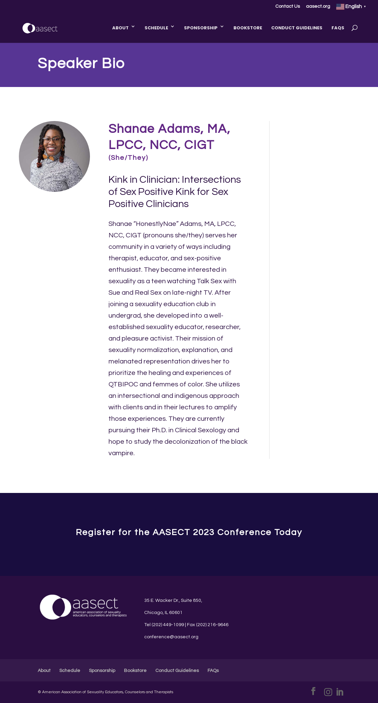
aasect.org (318, 6)
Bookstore (247, 28)
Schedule (156, 28)
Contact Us (287, 6)
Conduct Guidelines (296, 28)
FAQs (338, 28)
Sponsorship (201, 28)
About (120, 28)
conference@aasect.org (171, 637)
